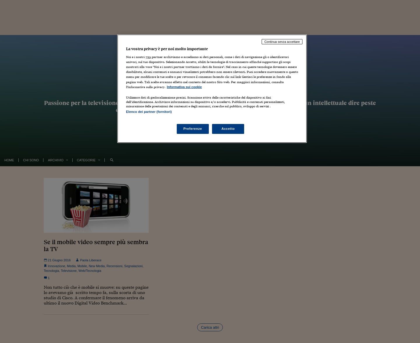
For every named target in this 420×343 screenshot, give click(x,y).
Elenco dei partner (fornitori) (149, 111)
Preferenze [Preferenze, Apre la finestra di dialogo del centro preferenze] (192, 128)
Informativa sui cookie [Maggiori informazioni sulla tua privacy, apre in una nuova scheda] (184, 87)
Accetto (228, 128)
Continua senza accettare (282, 41)
